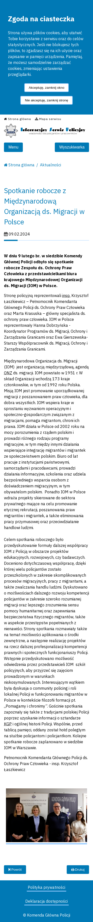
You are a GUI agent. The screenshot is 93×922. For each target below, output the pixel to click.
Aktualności (50, 164)
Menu (13, 147)
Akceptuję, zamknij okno (46, 87)
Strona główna (21, 164)
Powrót (15, 869)
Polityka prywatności (46, 887)
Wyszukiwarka (72, 147)
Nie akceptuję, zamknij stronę (46, 100)
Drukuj (78, 869)
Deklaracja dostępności (46, 901)
